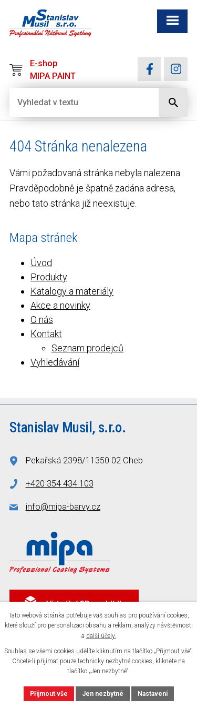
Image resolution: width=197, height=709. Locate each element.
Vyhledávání (54, 362)
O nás (41, 319)
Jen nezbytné (102, 693)
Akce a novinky (60, 305)
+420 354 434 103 (60, 484)
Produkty (48, 276)
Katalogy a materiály (71, 291)
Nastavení (153, 693)
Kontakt (46, 333)
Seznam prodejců (87, 347)
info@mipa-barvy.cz (63, 507)
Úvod (41, 262)
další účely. (101, 636)
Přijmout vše (49, 693)
